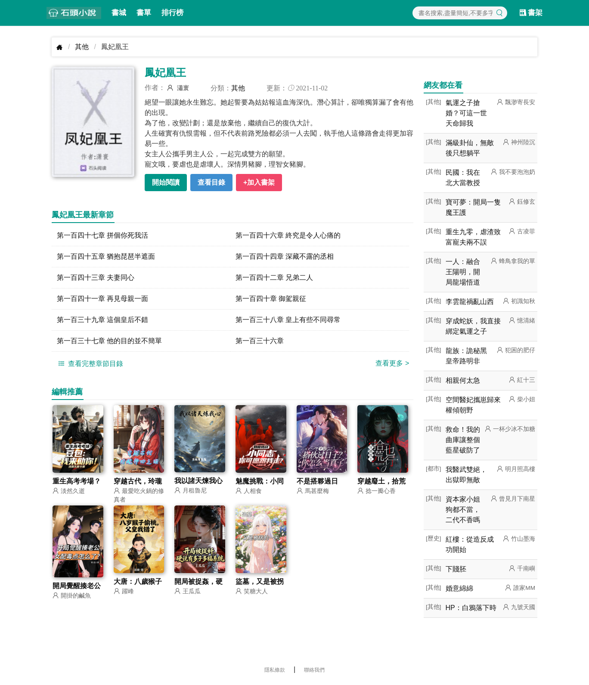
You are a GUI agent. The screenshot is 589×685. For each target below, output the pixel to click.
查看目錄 (211, 182)
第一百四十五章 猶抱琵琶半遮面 (106, 256)
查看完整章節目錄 (89, 363)
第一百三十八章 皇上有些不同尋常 (288, 319)
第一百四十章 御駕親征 (271, 298)
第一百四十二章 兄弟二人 (274, 277)
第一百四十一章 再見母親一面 (102, 298)
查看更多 (392, 363)
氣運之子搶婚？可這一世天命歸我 (466, 113)
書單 (143, 13)
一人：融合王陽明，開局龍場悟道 (463, 272)
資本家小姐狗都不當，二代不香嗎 (463, 510)
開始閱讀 (166, 182)
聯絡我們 (314, 670)
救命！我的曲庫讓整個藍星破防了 (463, 440)
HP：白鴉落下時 (471, 607)
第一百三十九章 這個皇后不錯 (102, 319)
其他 (82, 46)
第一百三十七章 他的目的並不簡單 (109, 340)
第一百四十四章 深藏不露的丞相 (285, 256)
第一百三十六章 (260, 340)
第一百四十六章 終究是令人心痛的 (288, 235)
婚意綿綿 (459, 588)
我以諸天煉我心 (198, 480)
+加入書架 (259, 182)
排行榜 (172, 13)
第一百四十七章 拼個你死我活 (102, 235)
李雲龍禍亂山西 (470, 301)
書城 (119, 13)
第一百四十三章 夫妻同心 (95, 277)
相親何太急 (463, 380)
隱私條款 (274, 670)
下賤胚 (456, 569)
